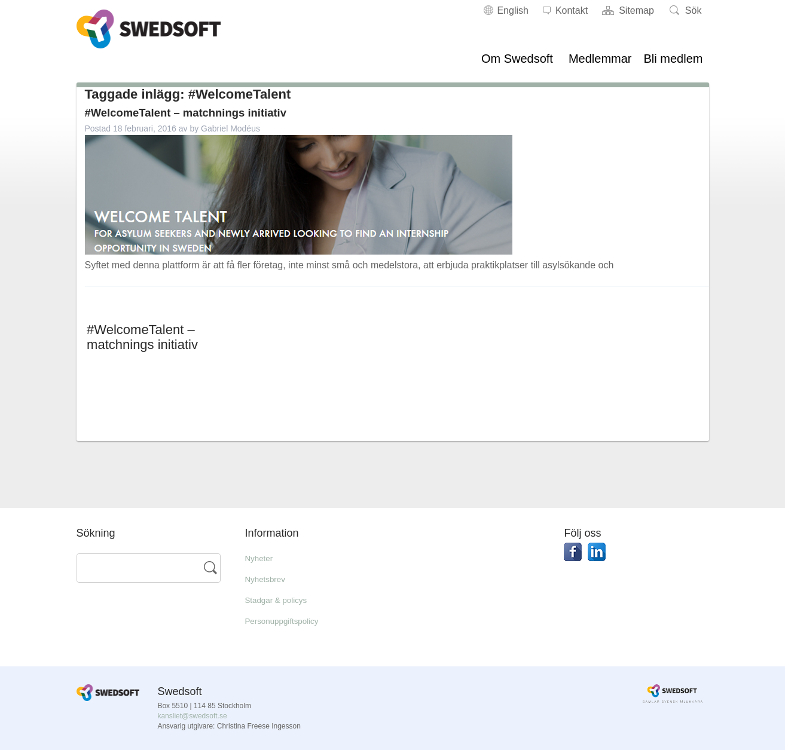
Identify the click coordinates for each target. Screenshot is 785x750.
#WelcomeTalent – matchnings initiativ (205, 112)
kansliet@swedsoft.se (192, 716)
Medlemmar (600, 58)
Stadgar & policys (282, 600)
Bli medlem (673, 58)
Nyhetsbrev (269, 579)
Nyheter (261, 558)
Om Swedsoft (517, 58)
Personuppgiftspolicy (289, 621)
